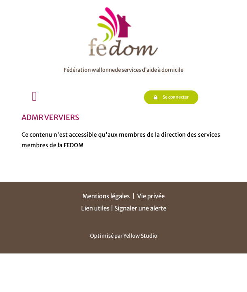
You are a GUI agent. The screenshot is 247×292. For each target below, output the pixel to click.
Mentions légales (106, 196)
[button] (34, 96)
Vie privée (151, 196)
